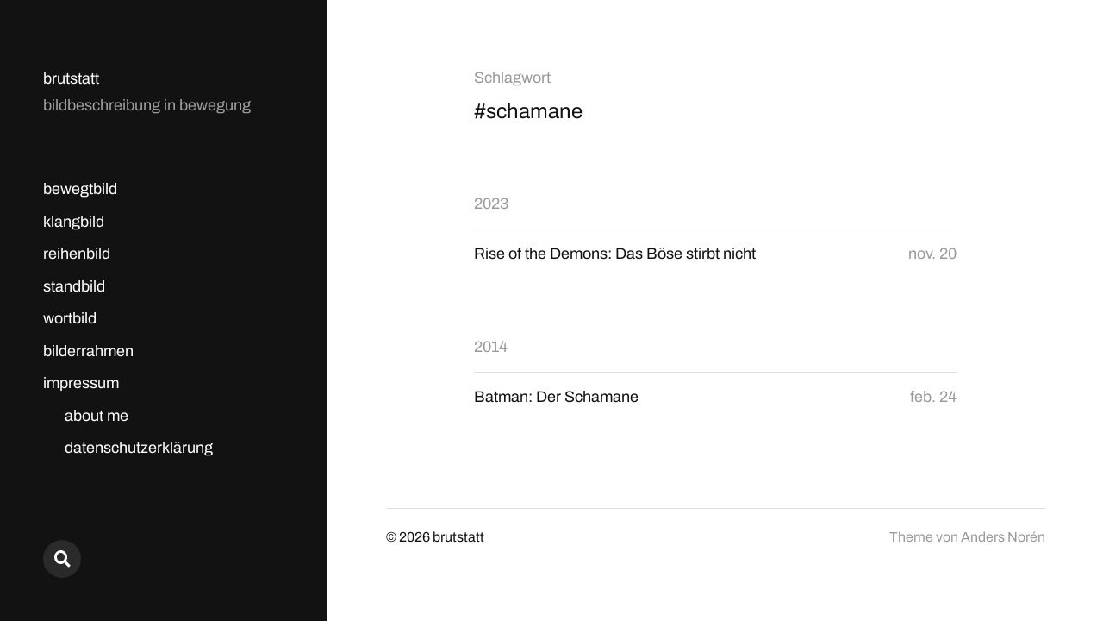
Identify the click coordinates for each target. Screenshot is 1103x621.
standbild (74, 286)
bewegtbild (80, 189)
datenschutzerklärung (139, 447)
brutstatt (71, 78)
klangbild (73, 221)
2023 (491, 203)
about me (96, 415)
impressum (81, 383)
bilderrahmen (88, 351)
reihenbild (76, 253)
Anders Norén (1003, 537)
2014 (491, 346)
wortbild (70, 318)
